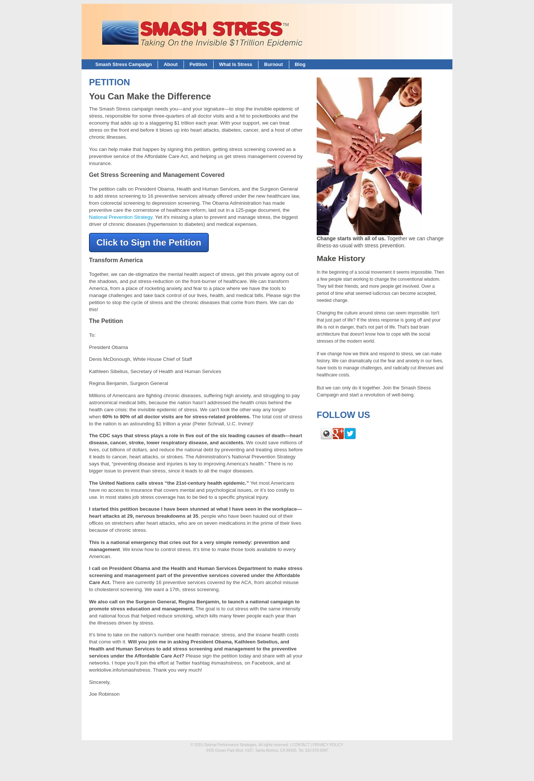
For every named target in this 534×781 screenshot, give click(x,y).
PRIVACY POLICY (328, 745)
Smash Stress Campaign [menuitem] (123, 64)
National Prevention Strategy (120, 217)
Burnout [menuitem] (273, 64)
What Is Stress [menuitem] (236, 64)
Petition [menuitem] (198, 64)
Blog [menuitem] (300, 64)
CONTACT (301, 745)
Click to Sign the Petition (148, 242)
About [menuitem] (171, 64)
